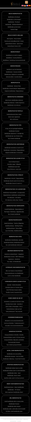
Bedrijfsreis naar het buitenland (14, 69)
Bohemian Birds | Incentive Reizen (14, 77)
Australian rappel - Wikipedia (14, 164)
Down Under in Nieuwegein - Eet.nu (14, 306)
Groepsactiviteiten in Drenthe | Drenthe (14, 335)
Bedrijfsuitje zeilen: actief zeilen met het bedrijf (14, 409)
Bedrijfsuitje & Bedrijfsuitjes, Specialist (14, 240)
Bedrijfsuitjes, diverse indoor (14, 375)
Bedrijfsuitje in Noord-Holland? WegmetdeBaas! (14, 88)
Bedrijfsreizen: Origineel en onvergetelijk (14, 74)
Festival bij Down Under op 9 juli (14, 309)
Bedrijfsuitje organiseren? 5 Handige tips (14, 133)
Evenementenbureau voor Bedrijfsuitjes (14, 273)
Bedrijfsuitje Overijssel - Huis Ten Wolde (14, 356)
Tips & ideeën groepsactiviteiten (14, 345)
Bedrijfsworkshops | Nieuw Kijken (14, 228)
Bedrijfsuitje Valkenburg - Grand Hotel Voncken (14, 359)
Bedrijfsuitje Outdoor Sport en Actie (14, 368)
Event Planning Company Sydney (14, 290)
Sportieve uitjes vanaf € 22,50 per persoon (14, 378)
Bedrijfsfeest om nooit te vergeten (14, 55)
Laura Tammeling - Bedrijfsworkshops (14, 231)
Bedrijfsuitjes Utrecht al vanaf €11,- (14, 183)
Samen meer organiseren (14, 117)
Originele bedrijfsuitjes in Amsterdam (14, 152)
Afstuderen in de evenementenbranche (14, 320)
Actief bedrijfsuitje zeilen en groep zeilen (14, 401)
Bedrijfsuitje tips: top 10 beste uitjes (14, 136)
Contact (19, 421)
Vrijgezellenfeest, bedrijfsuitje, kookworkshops (14, 195)
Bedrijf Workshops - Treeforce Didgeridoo (14, 223)
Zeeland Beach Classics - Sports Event (14, 43)
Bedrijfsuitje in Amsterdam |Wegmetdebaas (14, 150)
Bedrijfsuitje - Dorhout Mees (14, 86)
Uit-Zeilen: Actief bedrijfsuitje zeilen (14, 411)
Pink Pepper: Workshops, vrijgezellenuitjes (14, 211)
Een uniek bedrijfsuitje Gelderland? (14, 245)
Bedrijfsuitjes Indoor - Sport (14, 373)
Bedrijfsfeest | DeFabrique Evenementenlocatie (14, 60)
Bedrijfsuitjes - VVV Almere (14, 389)
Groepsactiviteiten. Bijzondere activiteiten (14, 340)
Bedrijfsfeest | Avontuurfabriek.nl (14, 57)
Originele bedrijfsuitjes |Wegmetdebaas (14, 91)
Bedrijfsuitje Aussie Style (14, 166)
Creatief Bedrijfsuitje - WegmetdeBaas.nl (14, 209)
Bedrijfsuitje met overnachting (14, 354)
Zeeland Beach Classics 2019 (14, 46)
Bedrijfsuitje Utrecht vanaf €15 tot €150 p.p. (14, 181)
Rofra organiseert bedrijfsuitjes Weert (14, 392)
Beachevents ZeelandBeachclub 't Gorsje (14, 41)
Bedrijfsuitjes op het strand (14, 27)
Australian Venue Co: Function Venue (14, 287)
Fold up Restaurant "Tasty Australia (14, 311)
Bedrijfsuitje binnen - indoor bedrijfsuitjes (14, 387)
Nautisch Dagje (14, 29)
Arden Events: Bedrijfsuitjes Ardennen (14, 100)
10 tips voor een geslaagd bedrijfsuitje (14, 128)
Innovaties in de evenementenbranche (14, 325)
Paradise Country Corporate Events (14, 292)
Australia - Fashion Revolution (14, 285)
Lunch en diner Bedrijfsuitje (14, 275)
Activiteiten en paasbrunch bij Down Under (14, 301)
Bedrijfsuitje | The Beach (14, 22)
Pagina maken (19, 419)
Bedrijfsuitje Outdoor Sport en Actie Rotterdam (14, 370)
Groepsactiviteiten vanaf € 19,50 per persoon (14, 337)
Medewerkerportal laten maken (14, 114)
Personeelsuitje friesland (14, 342)
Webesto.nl (12, 419)
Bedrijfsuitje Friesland (14, 131)
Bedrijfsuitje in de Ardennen (14, 105)
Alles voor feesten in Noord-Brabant (14, 271)
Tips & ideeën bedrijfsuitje (14, 138)
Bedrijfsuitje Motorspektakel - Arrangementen (14, 192)
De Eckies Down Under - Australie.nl (14, 304)
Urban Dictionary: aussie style (14, 169)
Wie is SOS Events (14, 119)
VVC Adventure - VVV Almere (14, 197)
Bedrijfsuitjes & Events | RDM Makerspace (14, 256)
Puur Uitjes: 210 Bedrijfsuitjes (14, 261)
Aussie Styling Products (14, 161)
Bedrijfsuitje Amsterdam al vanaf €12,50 (14, 147)
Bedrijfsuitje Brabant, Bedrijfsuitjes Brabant (14, 242)
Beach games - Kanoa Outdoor (14, 38)
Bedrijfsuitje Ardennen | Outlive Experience (14, 102)
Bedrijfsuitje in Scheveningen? (14, 19)
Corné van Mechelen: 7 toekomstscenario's (14, 323)
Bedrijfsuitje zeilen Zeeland (14, 406)
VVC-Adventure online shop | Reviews (14, 200)
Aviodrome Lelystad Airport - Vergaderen (14, 254)
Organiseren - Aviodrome (14, 259)
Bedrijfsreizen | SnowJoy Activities (14, 72)
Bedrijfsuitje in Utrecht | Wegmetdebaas (14, 178)
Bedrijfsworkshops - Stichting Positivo (14, 226)
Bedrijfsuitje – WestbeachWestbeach (14, 24)
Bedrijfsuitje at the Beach (14, 17)
